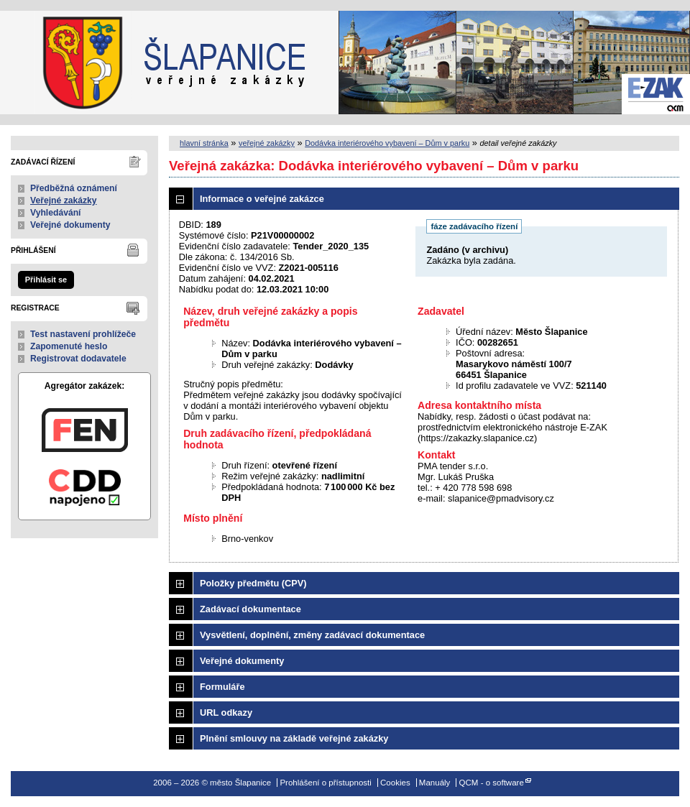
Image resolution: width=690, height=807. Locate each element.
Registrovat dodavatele (78, 359)
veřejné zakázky (267, 143)
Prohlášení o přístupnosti (325, 782)
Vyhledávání (55, 213)
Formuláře (222, 686)
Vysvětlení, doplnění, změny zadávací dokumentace (312, 635)
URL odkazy (226, 712)
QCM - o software (491, 782)
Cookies (395, 782)
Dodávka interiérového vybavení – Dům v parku (387, 143)
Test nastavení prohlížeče (83, 334)
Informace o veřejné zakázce (262, 198)
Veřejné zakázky (63, 200)
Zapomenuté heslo (68, 346)
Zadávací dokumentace (250, 609)
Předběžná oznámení (73, 188)
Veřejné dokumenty (70, 225)
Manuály (435, 782)
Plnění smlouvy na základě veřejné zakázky (294, 738)
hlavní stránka (204, 143)
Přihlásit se (46, 279)
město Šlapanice (72, 62)
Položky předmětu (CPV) (253, 583)
